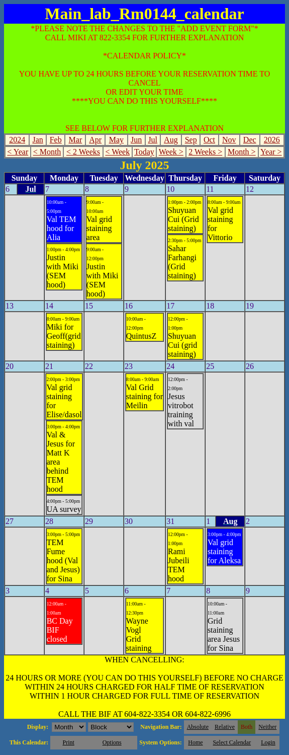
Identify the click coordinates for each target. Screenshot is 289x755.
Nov (229, 139)
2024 (17, 139)
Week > (171, 151)
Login (268, 742)
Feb (56, 139)
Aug (171, 139)
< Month (47, 151)
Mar (75, 139)
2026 (272, 139)
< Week (117, 151)
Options (112, 742)
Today (144, 151)
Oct (209, 139)
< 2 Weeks (83, 151)
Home (195, 742)
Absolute (198, 726)
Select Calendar (232, 742)
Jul (152, 139)
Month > (242, 151)
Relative (225, 726)
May (116, 139)
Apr (95, 139)
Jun (136, 139)
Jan (37, 139)
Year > (271, 151)
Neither (267, 726)
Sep (191, 139)
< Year (17, 151)
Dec (249, 139)
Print (68, 742)
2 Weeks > (205, 151)
